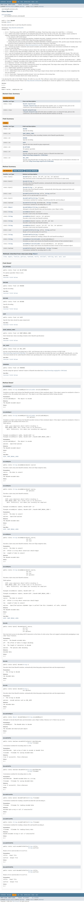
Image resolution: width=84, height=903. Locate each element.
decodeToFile (27, 202)
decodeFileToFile (28, 193)
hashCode (30, 256)
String (30, 181)
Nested (8, 6)
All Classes (35, 4)
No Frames (26, 4)
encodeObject (27, 239)
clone (5, 256)
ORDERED (25, 151)
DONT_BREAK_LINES (28, 133)
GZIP (24, 142)
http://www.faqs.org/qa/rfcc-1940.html (35, 155)
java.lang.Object (6, 14)
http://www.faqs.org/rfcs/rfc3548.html (41, 161)
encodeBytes (27, 211)
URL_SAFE (25, 157)
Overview (3, 1)
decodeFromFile (28, 198)
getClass (23, 256)
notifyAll (43, 256)
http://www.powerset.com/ (33, 45)
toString (50, 256)
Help (36, 1)
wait (56, 256)
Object (9, 22)
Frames (20, 4)
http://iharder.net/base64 (16, 27)
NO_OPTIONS (26, 147)
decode (25, 176)
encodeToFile (27, 248)
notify (36, 256)
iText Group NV (16, 901)
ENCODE (25, 138)
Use (18, 1)
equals (10, 256)
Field (12, 6)
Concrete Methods (31, 170)
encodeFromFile (28, 234)
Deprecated (27, 1)
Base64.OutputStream (29, 110)
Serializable (36, 239)
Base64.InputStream (29, 103)
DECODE (25, 128)
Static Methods (18, 170)
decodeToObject (28, 207)
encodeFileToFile (28, 230)
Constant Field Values (10, 277)
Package (9, 1)
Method (22, 6)
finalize (16, 256)
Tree (21, 1)
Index (33, 1)
